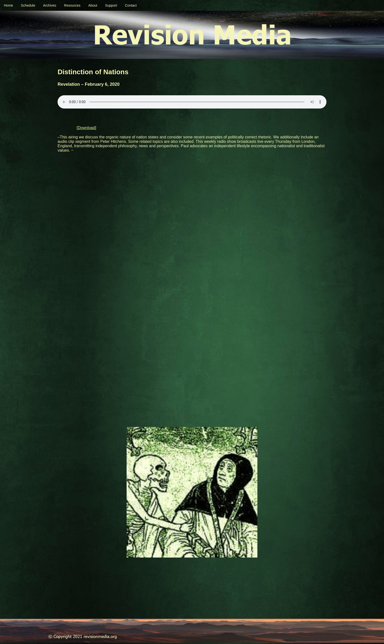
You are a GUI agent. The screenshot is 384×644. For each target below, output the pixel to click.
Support (111, 5)
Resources (72, 5)
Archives (49, 5)
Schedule (28, 5)
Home (8, 5)
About (92, 5)
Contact (131, 5)
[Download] (86, 128)
